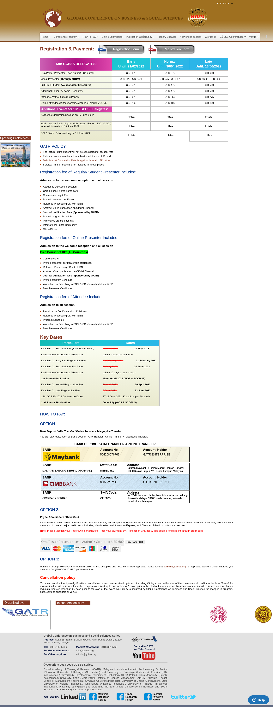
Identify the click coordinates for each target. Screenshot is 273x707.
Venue (253, 36)
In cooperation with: (70, 603)
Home (45, 36)
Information (225, 3)
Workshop (210, 36)
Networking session (191, 36)
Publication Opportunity (140, 36)
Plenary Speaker (167, 36)
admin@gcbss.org (175, 566)
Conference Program (66, 36)
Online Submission (111, 36)
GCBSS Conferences (233, 36)
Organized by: (14, 602)
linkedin (73, 697)
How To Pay (90, 36)
